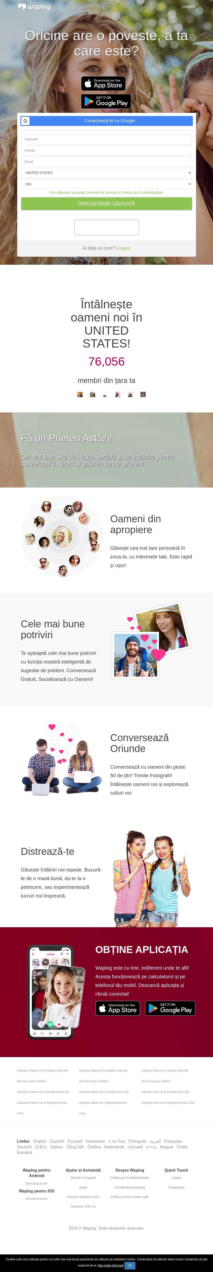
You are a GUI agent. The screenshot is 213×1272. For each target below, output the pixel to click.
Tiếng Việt (75, 1147)
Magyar (167, 1147)
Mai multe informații (111, 1265)
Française (173, 1141)
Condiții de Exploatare (129, 1187)
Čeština (94, 1147)
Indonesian (95, 1141)
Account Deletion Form (83, 1197)
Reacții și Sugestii (83, 1178)
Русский (75, 1141)
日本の (41, 1147)
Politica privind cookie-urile (130, 1197)
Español (57, 1141)
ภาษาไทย (117, 1141)
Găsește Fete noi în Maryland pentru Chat (168, 1102)
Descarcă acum (37, 1183)
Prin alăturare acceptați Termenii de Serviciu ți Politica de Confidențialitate (106, 193)
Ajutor (83, 1187)
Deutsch (25, 1147)
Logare (188, 6)
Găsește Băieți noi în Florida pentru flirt (104, 1091)
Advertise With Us (83, 1206)
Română (24, 1153)
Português (138, 1141)
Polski (182, 1147)
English (40, 1141)
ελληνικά (136, 1147)
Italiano (57, 1147)
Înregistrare (176, 1187)
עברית (152, 1147)
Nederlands (115, 1147)
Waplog (89, 1228)
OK (130, 1265)
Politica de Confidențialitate (130, 1178)
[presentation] (106, 227)
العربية (156, 1141)
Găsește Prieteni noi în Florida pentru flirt (43, 1091)
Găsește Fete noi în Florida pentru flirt (165, 1091)
